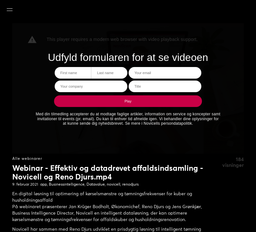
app (43, 185)
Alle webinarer (27, 159)
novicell (113, 185)
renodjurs (130, 185)
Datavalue (96, 185)
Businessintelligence (67, 185)
